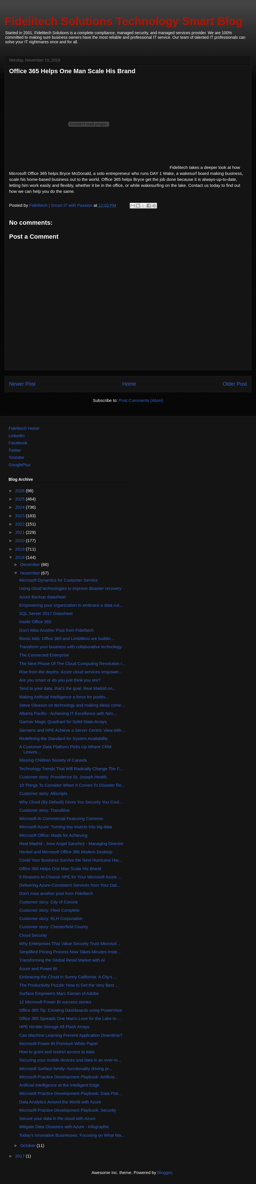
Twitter (15, 450)
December (30, 564)
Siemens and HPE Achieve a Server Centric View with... (72, 730)
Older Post (235, 384)
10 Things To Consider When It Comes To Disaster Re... (72, 785)
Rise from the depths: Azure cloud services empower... (70, 671)
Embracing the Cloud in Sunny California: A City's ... (68, 976)
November (30, 572)
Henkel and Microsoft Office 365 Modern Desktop (65, 851)
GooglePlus (20, 464)
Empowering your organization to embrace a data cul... (71, 605)
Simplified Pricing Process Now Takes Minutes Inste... (70, 951)
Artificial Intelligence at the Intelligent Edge (59, 1085)
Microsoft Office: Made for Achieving (53, 835)
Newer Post (22, 384)
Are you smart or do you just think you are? (60, 680)
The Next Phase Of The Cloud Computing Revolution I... (72, 663)
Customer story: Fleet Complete (49, 910)
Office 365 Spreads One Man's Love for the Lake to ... (70, 1018)
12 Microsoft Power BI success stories (55, 1001)
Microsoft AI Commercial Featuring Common (61, 818)
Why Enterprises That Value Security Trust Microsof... (69, 943)
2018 (20, 557)
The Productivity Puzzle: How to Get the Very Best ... (69, 985)
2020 (20, 540)
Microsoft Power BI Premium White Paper (58, 1043)
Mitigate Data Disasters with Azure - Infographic (64, 1126)
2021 (20, 532)
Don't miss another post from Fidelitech (56, 893)
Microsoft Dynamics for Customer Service (58, 580)
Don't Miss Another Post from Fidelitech (56, 630)
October (28, 1145)
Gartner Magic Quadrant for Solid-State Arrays (63, 721)
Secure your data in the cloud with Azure (57, 1118)
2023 (20, 515)
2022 (20, 524)
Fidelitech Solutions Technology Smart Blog (124, 21)
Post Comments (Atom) (141, 400)
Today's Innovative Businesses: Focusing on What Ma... (72, 1135)
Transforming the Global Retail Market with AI (62, 960)
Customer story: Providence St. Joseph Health (63, 776)
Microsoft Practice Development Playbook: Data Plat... (70, 1093)
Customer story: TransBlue (44, 810)
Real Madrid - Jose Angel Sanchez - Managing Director (71, 843)
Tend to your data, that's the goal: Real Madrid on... (67, 688)
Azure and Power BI (38, 968)
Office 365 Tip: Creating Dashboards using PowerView (70, 1010)
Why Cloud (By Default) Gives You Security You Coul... (71, 801)
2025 (20, 498)
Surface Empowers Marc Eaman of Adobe (59, 993)
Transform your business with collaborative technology (70, 646)
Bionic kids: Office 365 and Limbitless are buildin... (66, 638)
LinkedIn (17, 435)
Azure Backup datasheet (42, 596)
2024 (20, 507)
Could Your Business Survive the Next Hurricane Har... (70, 860)
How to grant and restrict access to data (56, 1051)
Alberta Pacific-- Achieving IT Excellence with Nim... (68, 713)
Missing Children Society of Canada (53, 760)
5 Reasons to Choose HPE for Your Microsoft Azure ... (70, 876)
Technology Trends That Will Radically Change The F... (71, 768)
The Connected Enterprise (44, 655)
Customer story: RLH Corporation (51, 918)
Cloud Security (33, 935)
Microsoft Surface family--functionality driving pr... (65, 1068)
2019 (20, 549)
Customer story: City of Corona (48, 901)
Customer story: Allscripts (43, 793)
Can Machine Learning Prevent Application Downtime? (71, 1035)
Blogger (164, 1172)
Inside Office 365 (35, 621)
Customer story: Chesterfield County (53, 926)
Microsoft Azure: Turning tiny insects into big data (65, 826)
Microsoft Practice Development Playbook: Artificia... (68, 1076)
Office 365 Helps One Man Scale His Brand (60, 868)
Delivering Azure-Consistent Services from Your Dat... (69, 885)
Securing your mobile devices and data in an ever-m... (70, 1060)
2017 (20, 1156)
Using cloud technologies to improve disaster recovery (70, 588)
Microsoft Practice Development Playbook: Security (67, 1110)
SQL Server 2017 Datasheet (46, 613)
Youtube (16, 457)
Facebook (18, 442)
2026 (20, 490)
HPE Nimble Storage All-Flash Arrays (54, 1026)
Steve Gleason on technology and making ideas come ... (72, 705)
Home (129, 384)
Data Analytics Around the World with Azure (60, 1101)
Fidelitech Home (24, 428)
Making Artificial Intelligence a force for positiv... (64, 696)
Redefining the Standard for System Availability (63, 738)
